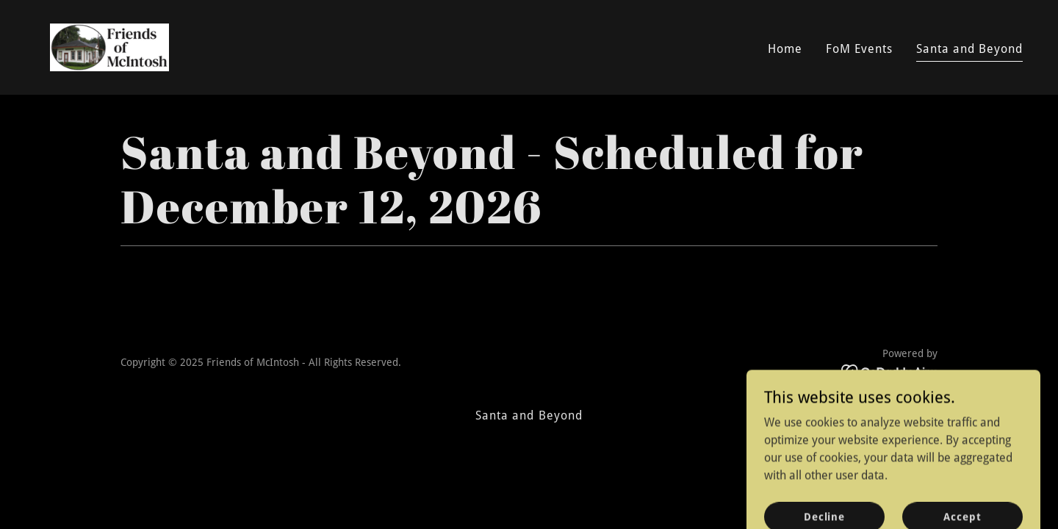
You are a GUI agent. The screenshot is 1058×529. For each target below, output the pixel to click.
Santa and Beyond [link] (969, 49)
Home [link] (785, 49)
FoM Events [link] (859, 49)
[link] (109, 47)
